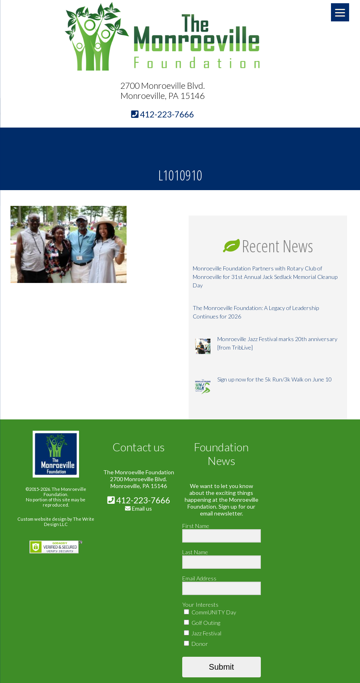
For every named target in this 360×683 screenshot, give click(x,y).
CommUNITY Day (210, 612)
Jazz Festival (202, 633)
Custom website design (42, 519)
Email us (142, 508)
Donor (196, 643)
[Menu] (340, 12)
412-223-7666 (138, 500)
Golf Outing (202, 622)
